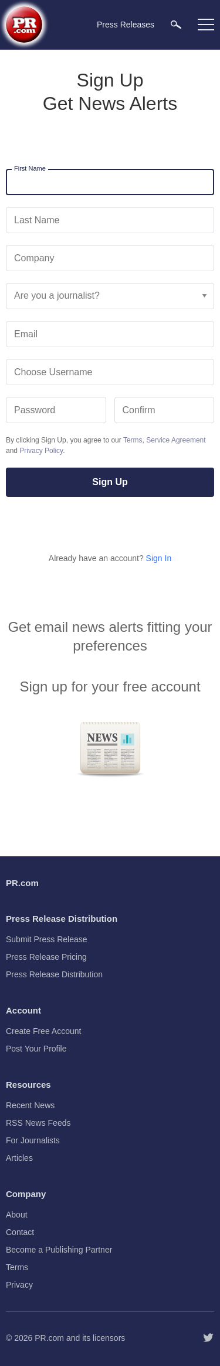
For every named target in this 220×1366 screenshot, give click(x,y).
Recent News (30, 1105)
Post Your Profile (36, 1048)
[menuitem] (176, 24)
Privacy (19, 1284)
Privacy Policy (41, 451)
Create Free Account (43, 1031)
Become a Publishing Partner (59, 1249)
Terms (133, 440)
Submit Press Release (46, 939)
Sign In (159, 558)
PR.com (49, 1338)
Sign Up (109, 482)
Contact (20, 1232)
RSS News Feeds (38, 1123)
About (17, 1214)
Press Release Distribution (54, 974)
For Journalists (33, 1140)
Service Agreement (175, 440)
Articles (19, 1158)
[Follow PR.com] (208, 1338)
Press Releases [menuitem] (125, 24)
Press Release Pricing (46, 957)
